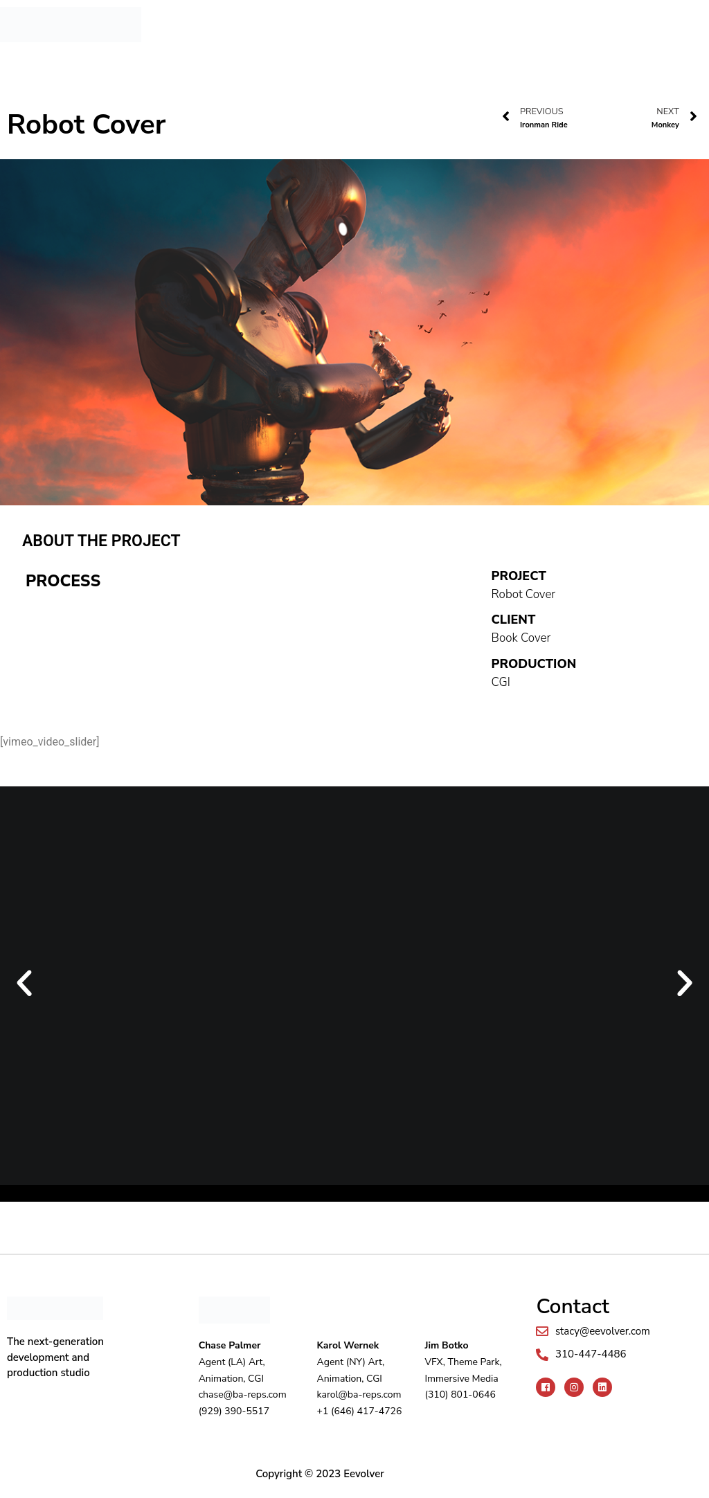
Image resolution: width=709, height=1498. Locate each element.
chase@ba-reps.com (243, 1394)
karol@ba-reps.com (359, 1394)
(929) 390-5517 (234, 1411)
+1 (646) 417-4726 (359, 1411)
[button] (415, 15)
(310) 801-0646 (459, 1394)
